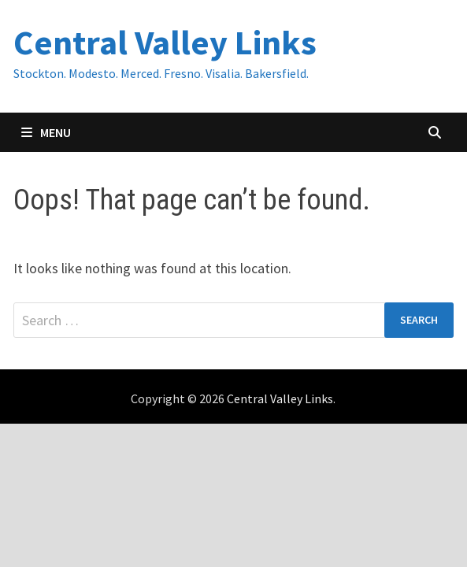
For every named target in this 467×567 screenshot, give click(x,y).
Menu (46, 132)
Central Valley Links (165, 42)
